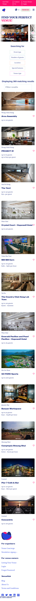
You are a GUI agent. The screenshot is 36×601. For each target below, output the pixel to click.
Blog (3, 581)
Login (3, 566)
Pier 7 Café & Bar (10, 483)
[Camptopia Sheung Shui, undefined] (34, 446)
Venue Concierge (8, 548)
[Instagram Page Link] (18, 595)
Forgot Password (8, 570)
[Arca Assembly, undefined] (34, 117)
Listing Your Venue (9, 563)
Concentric (7, 520)
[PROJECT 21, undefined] (34, 152)
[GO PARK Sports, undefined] (34, 375)
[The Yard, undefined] (34, 189)
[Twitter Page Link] (6, 595)
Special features (17, 68)
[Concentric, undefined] (34, 521)
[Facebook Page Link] (2, 595)
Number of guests (17, 57)
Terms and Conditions (10, 588)
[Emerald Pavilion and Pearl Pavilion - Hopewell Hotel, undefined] (34, 338)
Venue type (17, 73)
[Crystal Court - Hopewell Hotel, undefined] (34, 226)
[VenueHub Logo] (3, 10)
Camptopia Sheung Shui (13, 446)
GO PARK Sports (9, 374)
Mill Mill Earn (7, 260)
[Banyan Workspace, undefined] (34, 409)
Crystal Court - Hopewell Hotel (16, 225)
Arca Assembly (9, 116)
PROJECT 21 (7, 151)
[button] (32, 101)
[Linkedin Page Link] (14, 595)
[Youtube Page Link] (10, 595)
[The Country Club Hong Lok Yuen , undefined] (34, 299)
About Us (5, 585)
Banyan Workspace (11, 409)
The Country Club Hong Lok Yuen (15, 298)
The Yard (6, 188)
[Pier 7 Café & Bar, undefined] (34, 484)
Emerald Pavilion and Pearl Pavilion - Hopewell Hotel (15, 337)
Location (17, 63)
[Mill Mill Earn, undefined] (34, 261)
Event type (17, 52)
